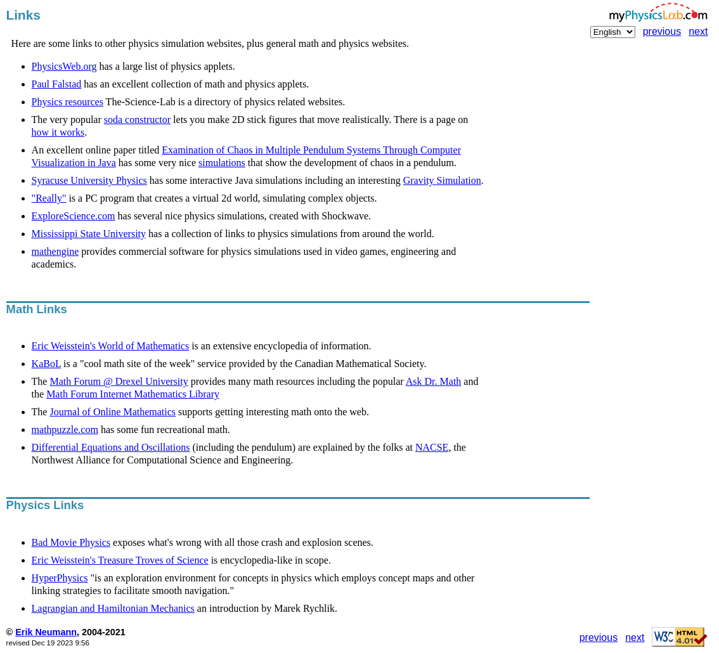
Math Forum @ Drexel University (118, 381)
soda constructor (137, 119)
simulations (221, 162)
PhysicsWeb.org (64, 66)
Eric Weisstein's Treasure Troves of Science (120, 560)
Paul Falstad (57, 84)
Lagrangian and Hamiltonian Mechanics (113, 608)
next (698, 31)
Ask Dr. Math (434, 381)
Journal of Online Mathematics (112, 411)
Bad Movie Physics (71, 542)
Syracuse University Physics (89, 180)
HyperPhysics (60, 577)
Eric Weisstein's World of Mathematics (111, 345)
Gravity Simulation (442, 180)
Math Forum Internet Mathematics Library (132, 394)
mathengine (55, 251)
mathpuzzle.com (65, 429)
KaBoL (47, 363)
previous (662, 31)
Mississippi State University (89, 233)
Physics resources (67, 101)
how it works (58, 132)
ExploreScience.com (73, 215)
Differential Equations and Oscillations (111, 447)
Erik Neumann (46, 632)
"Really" (49, 198)
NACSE (431, 447)
